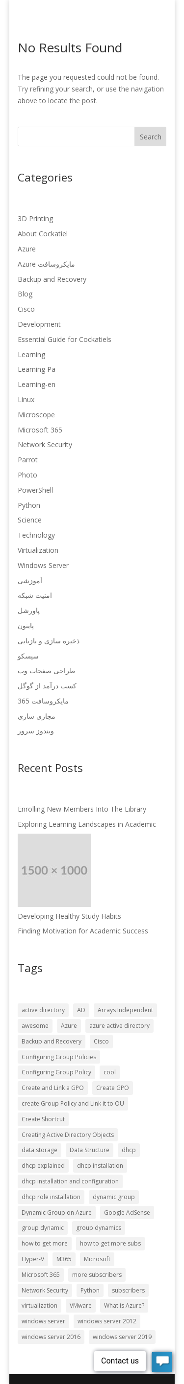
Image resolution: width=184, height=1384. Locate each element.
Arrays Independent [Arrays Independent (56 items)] (125, 1010)
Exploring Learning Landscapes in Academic (87, 824)
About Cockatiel (43, 233)
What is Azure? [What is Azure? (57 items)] (124, 1305)
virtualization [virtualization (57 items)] (39, 1305)
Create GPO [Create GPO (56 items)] (112, 1088)
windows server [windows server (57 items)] (43, 1321)
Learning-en (36, 384)
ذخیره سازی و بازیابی (48, 640)
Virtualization (38, 550)
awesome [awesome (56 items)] (35, 1025)
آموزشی (30, 580)
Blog (25, 293)
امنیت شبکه (35, 595)
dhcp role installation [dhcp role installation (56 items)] (51, 1197)
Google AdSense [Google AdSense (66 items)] (127, 1212)
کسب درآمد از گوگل (47, 685)
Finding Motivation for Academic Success (83, 930)
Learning (31, 354)
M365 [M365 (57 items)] (64, 1259)
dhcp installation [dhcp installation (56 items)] (100, 1165)
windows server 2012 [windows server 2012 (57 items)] (107, 1321)
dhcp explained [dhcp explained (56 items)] (43, 1165)
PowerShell (35, 490)
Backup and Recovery (52, 279)
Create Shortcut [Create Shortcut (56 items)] (43, 1119)
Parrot (28, 459)
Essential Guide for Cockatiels (64, 339)
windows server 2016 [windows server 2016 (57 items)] (51, 1337)
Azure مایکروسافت (46, 264)
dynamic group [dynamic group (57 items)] (114, 1197)
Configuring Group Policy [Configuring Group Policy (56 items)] (56, 1072)
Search (150, 136)
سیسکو (28, 655)
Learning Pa (36, 369)
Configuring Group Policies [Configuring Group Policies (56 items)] (59, 1057)
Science (30, 519)
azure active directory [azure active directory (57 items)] (119, 1025)
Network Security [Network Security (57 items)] (45, 1290)
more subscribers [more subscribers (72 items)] (97, 1275)
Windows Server (43, 565)
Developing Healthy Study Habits (69, 916)
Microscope (36, 414)
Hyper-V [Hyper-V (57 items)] (33, 1259)
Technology (36, 535)
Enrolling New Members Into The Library (82, 809)
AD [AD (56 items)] (81, 1010)
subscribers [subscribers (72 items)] (128, 1290)
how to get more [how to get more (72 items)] (45, 1243)
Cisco (26, 309)
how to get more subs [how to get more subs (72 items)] (110, 1243)
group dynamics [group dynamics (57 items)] (98, 1228)
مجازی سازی (36, 716)
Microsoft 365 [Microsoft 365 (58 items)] (41, 1275)
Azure (27, 248)
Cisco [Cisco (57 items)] (101, 1041)
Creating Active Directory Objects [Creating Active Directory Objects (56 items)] (68, 1135)
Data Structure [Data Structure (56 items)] (89, 1150)
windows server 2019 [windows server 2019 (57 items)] (122, 1337)
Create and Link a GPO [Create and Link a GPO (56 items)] (53, 1088)
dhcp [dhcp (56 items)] (129, 1150)
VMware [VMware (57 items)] (81, 1305)
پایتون (26, 625)
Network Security (45, 444)
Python (29, 505)
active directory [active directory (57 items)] (43, 1010)
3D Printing (35, 218)
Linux (26, 399)
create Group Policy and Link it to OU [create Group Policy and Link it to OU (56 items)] (73, 1103)
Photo (27, 474)
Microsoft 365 (40, 429)
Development (39, 324)
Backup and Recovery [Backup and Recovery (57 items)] (51, 1041)
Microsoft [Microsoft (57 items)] (97, 1259)
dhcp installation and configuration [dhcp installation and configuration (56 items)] (70, 1181)
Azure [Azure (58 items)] (69, 1025)
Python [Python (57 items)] (90, 1290)
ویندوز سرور (36, 730)
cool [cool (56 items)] (110, 1072)
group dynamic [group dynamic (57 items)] (43, 1228)
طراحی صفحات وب (46, 670)
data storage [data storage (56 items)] (39, 1150)
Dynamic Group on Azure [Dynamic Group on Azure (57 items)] (57, 1212)
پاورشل (29, 610)
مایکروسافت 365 (43, 700)
